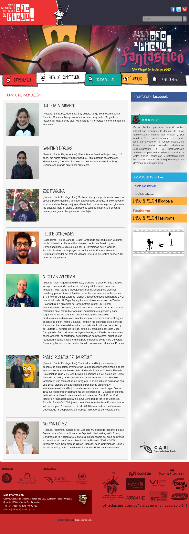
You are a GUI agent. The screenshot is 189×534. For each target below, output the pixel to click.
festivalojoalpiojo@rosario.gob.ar (19, 509)
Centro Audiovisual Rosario (158, 447)
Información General (167, 80)
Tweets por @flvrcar (144, 185)
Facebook (172, 9)
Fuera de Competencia (61, 78)
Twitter (178, 9)
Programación (103, 80)
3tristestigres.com (83, 520)
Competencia (20, 80)
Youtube (184, 9)
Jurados (134, 78)
